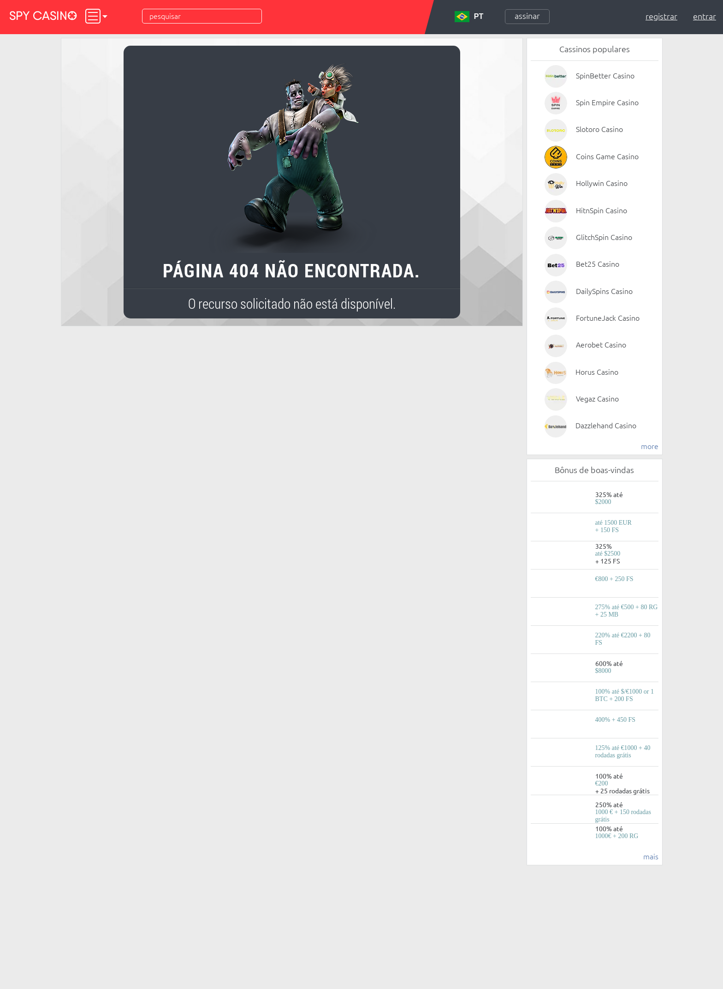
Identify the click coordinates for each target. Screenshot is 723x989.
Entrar (704, 16)
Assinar (527, 15)
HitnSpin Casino (601, 210)
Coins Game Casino (607, 156)
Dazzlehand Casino (605, 425)
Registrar (661, 16)
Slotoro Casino (599, 129)
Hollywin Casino (602, 183)
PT (469, 16)
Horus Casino (596, 372)
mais (650, 856)
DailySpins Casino (604, 291)
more (649, 446)
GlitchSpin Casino (604, 237)
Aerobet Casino (601, 345)
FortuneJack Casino (608, 318)
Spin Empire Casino (607, 102)
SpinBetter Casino (605, 76)
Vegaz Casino (597, 399)
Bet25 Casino (597, 264)
